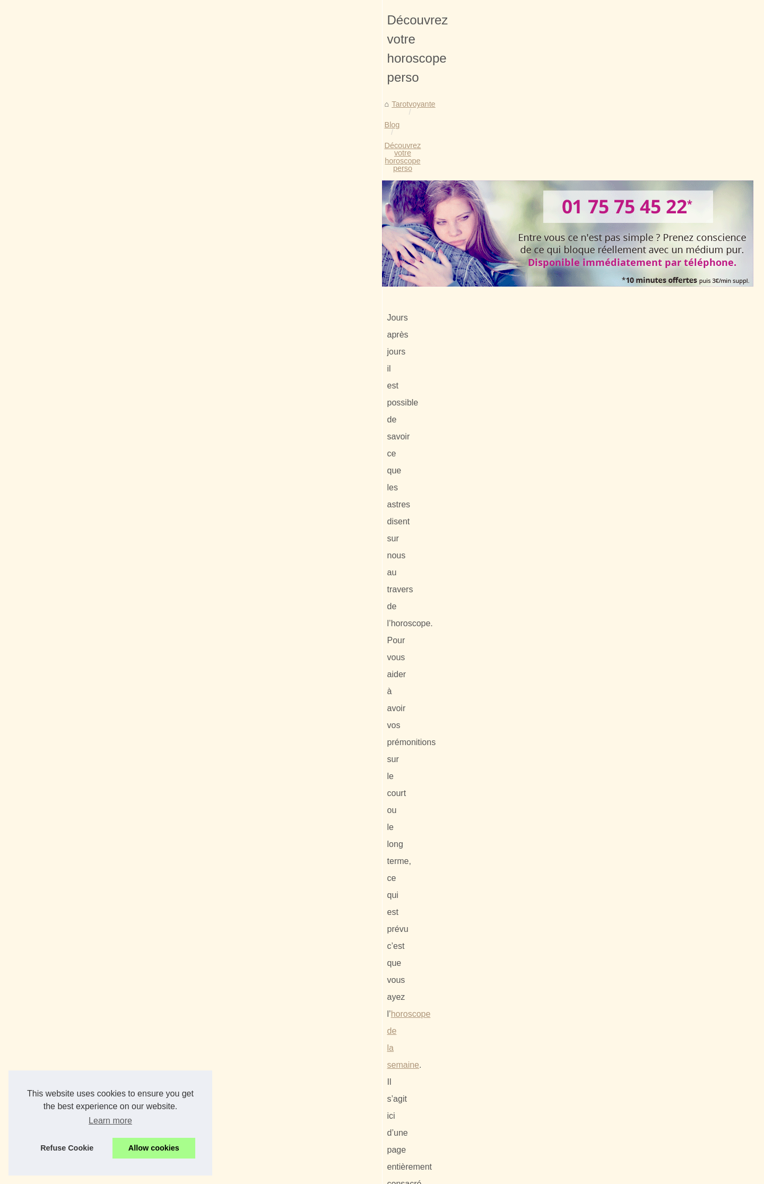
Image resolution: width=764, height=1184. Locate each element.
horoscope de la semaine (457, 409)
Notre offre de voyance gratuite (187, 1121)
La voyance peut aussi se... (600, 318)
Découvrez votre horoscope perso (209, 243)
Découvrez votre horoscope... (604, 365)
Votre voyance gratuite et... (599, 342)
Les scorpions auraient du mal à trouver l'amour (216, 1139)
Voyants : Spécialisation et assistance (199, 1048)
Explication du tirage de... (597, 556)
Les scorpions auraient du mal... (608, 436)
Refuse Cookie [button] (66, 1148)
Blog (134, 243)
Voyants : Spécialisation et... (602, 295)
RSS (255, 1173)
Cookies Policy (220, 1173)
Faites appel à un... (586, 509)
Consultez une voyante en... (601, 246)
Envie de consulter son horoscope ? (133, 995)
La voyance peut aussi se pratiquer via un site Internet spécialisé (244, 1066)
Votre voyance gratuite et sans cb (476, 995)
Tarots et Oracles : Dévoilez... (604, 485)
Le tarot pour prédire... (592, 532)
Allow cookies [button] (153, 1148)
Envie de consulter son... (596, 389)
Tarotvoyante (95, 243)
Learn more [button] (110, 1120)
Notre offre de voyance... (596, 413)
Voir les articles (580, 207)
